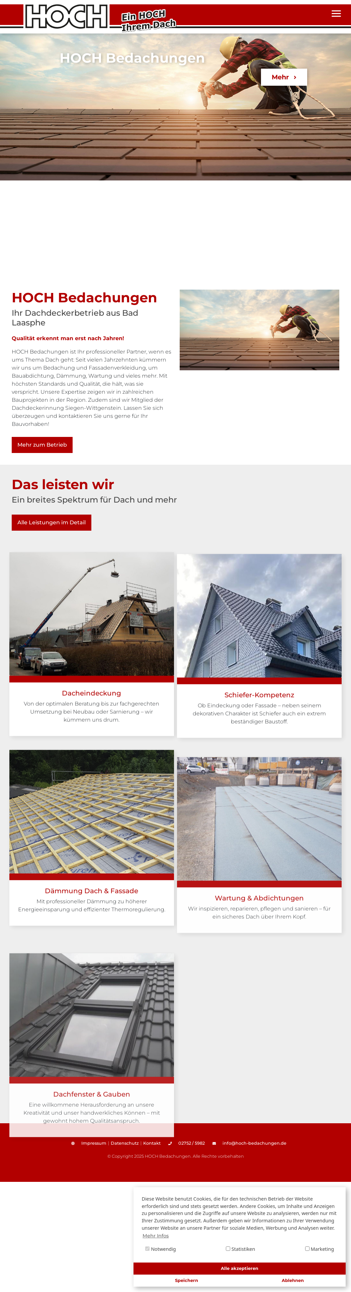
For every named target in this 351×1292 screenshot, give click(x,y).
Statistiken (240, 1249)
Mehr (284, 77)
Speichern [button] (186, 1280)
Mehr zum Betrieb (42, 445)
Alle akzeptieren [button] (239, 1268)
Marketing (319, 1249)
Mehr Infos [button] (156, 1236)
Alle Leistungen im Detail (51, 522)
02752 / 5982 (186, 1143)
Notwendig (160, 1249)
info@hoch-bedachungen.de (249, 1143)
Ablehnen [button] (293, 1280)
